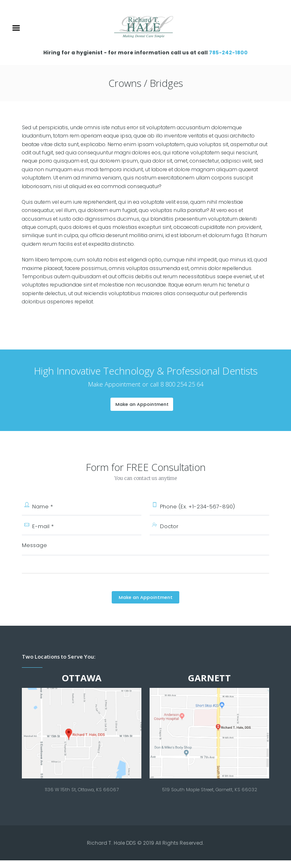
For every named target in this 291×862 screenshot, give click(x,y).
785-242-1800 (228, 52)
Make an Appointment (142, 404)
